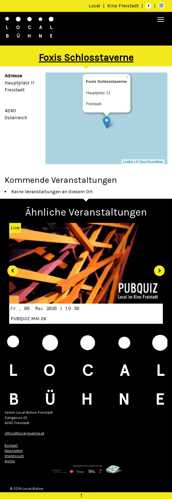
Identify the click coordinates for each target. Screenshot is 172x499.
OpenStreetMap (151, 162)
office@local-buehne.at (24, 433)
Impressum (14, 456)
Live (15, 228)
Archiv (10, 461)
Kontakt (11, 445)
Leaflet (128, 162)
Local (94, 6)
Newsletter (14, 451)
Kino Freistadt (123, 6)
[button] (10, 268)
